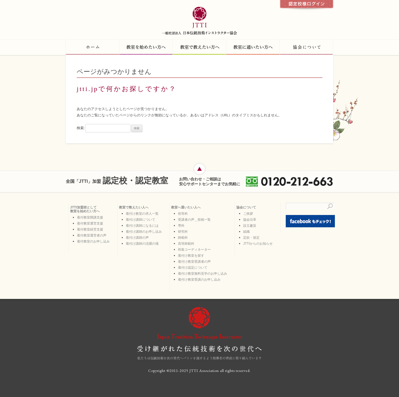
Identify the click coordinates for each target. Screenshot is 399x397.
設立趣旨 (249, 226)
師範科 (183, 238)
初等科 (183, 214)
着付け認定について (192, 267)
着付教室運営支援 (90, 223)
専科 (181, 226)
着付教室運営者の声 (91, 235)
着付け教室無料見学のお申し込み (202, 273)
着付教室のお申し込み (93, 241)
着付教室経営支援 (90, 229)
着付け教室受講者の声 (194, 261)
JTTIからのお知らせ (258, 244)
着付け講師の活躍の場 (142, 244)
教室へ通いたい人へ (186, 207)
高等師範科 (186, 244)
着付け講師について (140, 220)
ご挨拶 (248, 214)
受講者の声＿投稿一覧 (194, 220)
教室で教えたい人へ (133, 207)
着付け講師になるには (142, 226)
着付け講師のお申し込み (144, 232)
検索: (81, 127)
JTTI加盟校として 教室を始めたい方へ (85, 209)
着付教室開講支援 (90, 217)
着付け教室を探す (191, 255)
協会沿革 (249, 220)
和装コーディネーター (194, 249)
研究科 (183, 232)
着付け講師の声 (137, 238)
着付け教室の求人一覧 (142, 214)
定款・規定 (251, 238)
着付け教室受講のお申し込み (199, 279)
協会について (246, 207)
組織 (246, 232)
